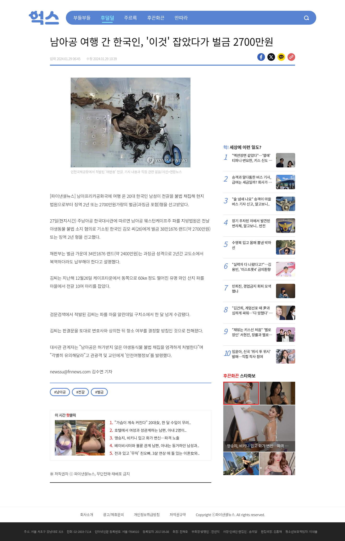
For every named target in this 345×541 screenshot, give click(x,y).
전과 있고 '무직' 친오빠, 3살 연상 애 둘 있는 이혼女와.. (155, 453)
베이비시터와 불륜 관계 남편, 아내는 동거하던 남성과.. (154, 445)
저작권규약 (178, 514)
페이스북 (261, 57)
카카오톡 (281, 57)
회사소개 (86, 514)
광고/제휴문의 (113, 514)
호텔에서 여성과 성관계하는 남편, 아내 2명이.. (148, 430)
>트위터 (271, 57)
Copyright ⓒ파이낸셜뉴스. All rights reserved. (230, 514)
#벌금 (99, 391)
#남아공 (60, 391)
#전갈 (80, 391)
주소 (291, 57)
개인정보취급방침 (147, 514)
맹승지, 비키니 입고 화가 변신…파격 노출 (144, 438)
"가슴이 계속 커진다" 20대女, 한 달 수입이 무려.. (150, 422)
